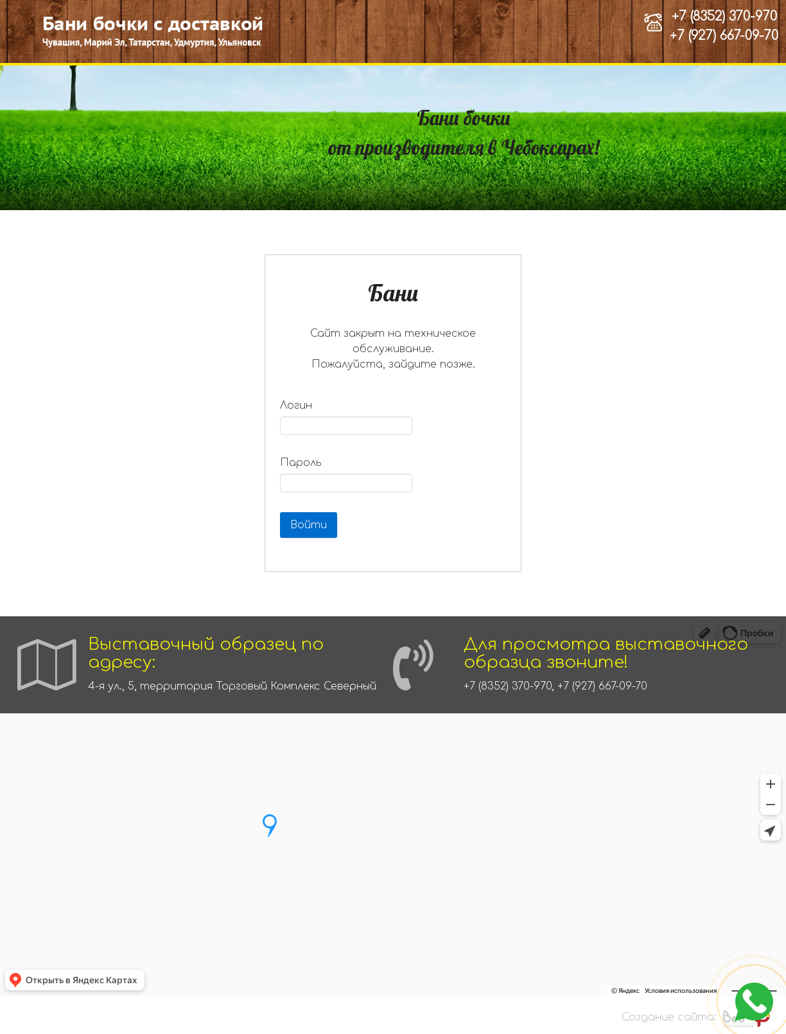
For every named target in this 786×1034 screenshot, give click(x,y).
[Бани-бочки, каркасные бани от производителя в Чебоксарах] (154, 31)
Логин (296, 405)
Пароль (301, 462)
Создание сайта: (669, 1017)
